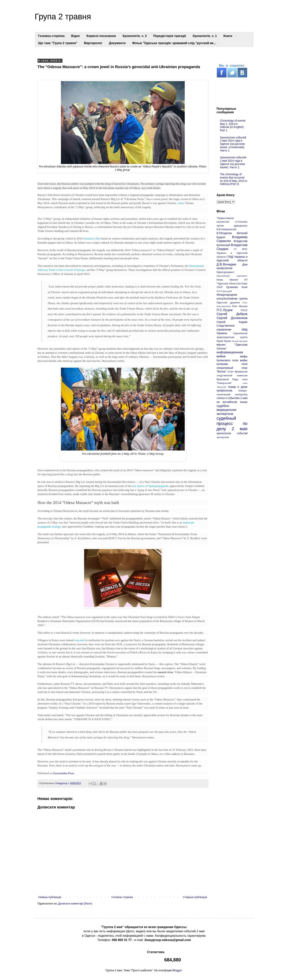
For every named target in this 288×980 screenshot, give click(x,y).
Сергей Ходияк (232, 322)
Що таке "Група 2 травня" (57, 43)
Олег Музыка (240, 306)
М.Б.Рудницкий (224, 291)
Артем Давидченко (232, 225)
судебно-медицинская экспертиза (226, 410)
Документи (117, 43)
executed (79, 640)
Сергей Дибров (232, 314)
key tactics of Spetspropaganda (150, 485)
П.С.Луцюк (225, 310)
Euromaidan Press (63, 773)
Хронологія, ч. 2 (134, 36)
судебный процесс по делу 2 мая (232, 423)
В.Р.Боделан (224, 233)
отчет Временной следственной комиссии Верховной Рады (232, 375)
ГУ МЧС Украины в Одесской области (232, 253)
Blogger (177, 970)
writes (181, 203)
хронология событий (232, 433)
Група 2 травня (63, 16)
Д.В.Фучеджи (226, 264)
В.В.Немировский (226, 229)
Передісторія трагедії (169, 36)
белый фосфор (240, 341)
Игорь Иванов (227, 279)
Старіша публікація (195, 897)
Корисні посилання (101, 36)
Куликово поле (236, 287)
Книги (227, 36)
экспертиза (223, 437)
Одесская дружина (228, 302)
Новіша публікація (49, 897)
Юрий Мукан (224, 341)
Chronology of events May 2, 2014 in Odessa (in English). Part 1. (232, 125)
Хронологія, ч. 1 (204, 36)
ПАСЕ (244, 310)
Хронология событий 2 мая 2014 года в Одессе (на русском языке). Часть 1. (233, 162)
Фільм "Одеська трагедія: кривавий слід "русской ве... (174, 43)
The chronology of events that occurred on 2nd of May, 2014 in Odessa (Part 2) (233, 179)
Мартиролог (93, 43)
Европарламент (225, 272)
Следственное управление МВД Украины (232, 329)
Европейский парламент (232, 276)
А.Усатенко (241, 222)
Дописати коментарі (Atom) (75, 903)
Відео (75, 36)
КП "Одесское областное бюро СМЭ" (232, 283)
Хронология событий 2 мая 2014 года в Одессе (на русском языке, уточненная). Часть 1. (233, 144)
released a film (91, 238)
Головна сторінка (51, 36)
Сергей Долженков (232, 318)
